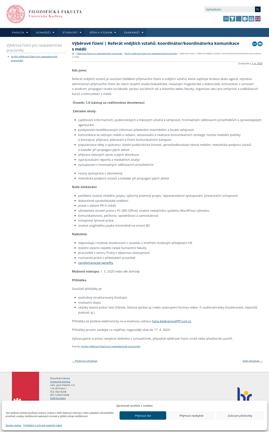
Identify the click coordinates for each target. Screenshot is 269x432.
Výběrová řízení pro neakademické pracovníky (34, 48)
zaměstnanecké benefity (95, 263)
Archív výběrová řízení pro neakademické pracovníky (151, 53)
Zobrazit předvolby (240, 415)
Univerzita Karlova (60, 381)
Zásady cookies (13, 425)
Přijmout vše (143, 415)
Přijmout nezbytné (191, 415)
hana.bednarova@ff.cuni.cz (171, 321)
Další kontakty (58, 398)
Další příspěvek (252, 361)
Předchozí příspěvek (84, 361)
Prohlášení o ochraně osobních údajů (42, 425)
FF (73, 53)
